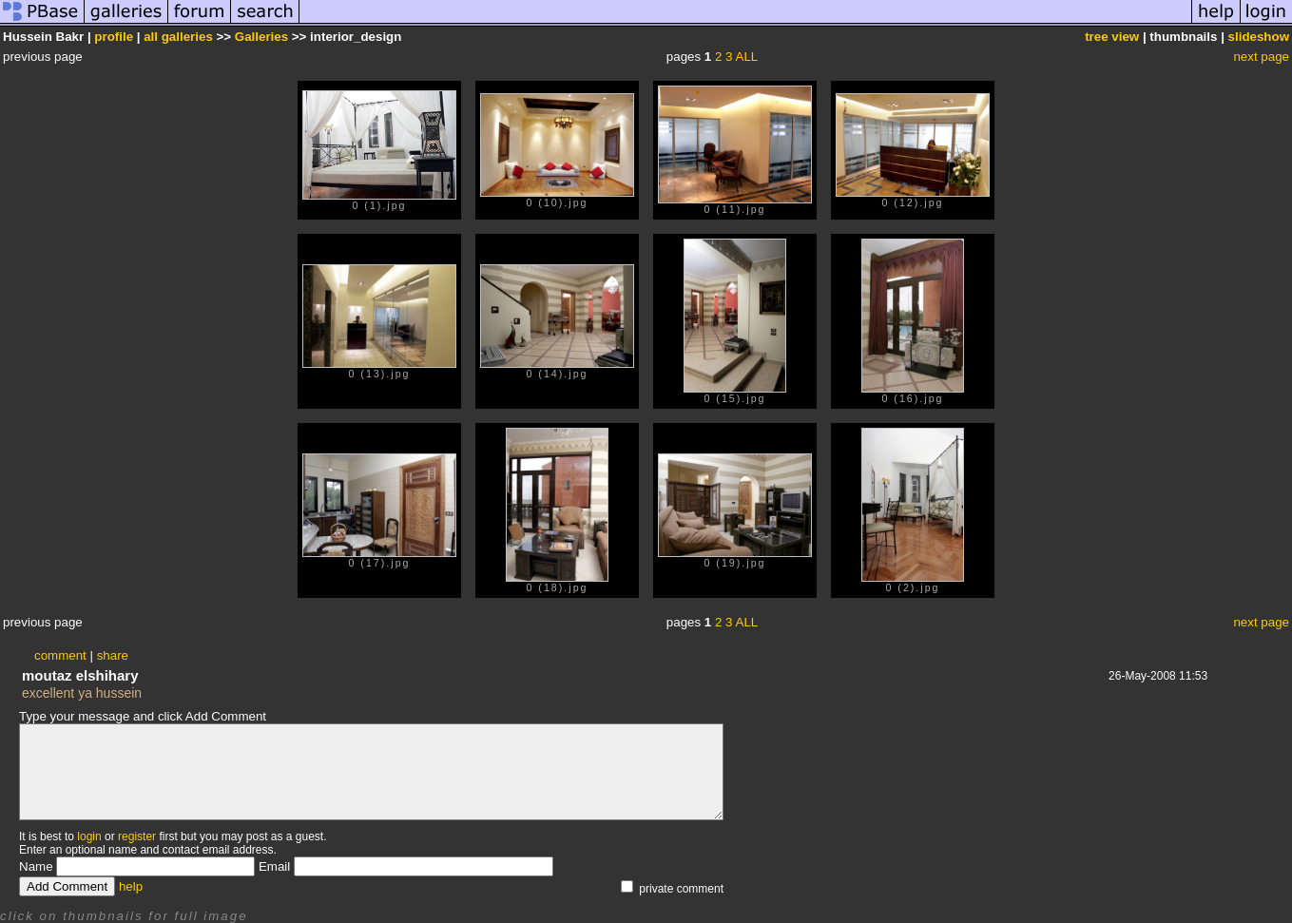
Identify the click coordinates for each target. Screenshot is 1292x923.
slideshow (1258, 36)
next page (1261, 56)
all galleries (178, 36)
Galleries (261, 36)
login (89, 836)
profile (113, 36)
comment (60, 655)
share (112, 655)
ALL (747, 56)
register (137, 836)
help (131, 886)
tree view (1112, 36)
